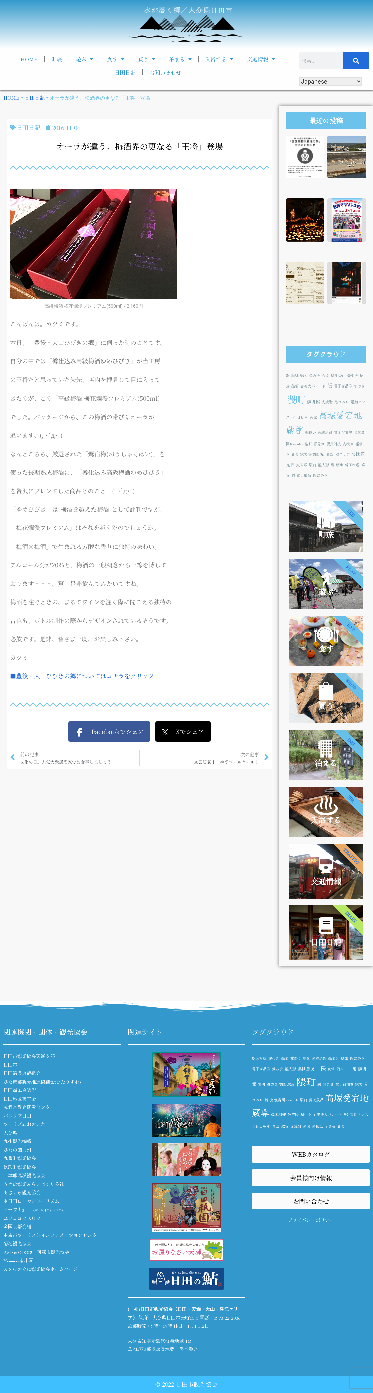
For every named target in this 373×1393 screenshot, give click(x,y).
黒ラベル (341, 401)
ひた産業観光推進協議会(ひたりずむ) (42, 1081)
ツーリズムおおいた (24, 1124)
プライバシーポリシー (311, 1220)
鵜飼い (310, 432)
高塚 (313, 417)
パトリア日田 (17, 1115)
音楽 (295, 454)
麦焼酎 (327, 401)
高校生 (348, 443)
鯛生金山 (338, 375)
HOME (29, 59)
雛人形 (323, 464)
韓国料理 (352, 464)
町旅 (56, 59)
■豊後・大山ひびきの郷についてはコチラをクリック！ (85, 675)
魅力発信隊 (309, 454)
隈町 (295, 399)
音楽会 (352, 375)
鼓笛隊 (301, 464)
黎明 (308, 443)
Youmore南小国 (18, 1260)
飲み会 (314, 375)
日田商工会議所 (19, 1090)
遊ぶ (84, 59)
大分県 (10, 1132)
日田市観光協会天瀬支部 (29, 1056)
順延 (295, 375)
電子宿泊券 (343, 432)
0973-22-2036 (227, 1317)
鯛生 (339, 464)
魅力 (304, 375)
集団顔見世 (308, 1068)
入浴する (219, 59)
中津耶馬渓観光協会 (24, 1175)
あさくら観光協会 (22, 1192)
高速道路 (325, 432)
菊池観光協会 (17, 1243)
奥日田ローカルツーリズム (31, 1201)
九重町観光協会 (19, 1158)
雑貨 (285, 1126)
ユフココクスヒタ (22, 1218)
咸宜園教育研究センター (29, 1107)
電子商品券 (343, 386)
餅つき (359, 386)
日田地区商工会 (19, 1098)
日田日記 (125, 72)
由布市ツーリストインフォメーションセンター (52, 1235)
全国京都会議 (17, 1226)
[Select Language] (330, 81)
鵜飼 (295, 386)
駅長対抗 (333, 443)
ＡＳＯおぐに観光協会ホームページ (40, 1269)
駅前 (312, 464)
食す (115, 59)
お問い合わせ (165, 72)
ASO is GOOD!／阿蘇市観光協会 (36, 1252)
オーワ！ (33, 1209)
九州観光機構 (17, 1141)
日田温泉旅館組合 (22, 1073)
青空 (330, 454)
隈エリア (342, 454)
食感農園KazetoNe (284, 1099)
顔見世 (319, 443)
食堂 (325, 375)
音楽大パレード (313, 386)
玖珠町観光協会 (19, 1167)
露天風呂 (304, 475)
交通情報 (261, 59)
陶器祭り (320, 475)
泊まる (180, 59)
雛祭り (295, 1058)
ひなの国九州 (17, 1149)
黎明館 (313, 401)
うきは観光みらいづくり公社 (33, 1184)
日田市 (10, 1064)
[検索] (356, 60)
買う (146, 59)
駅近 (291, 1084)
